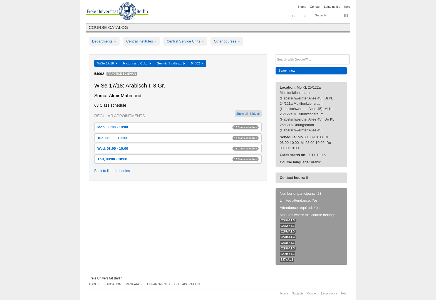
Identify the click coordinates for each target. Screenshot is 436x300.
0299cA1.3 (287, 254)
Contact (315, 6)
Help (347, 6)
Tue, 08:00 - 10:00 (178, 138)
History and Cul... (137, 63)
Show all (242, 113)
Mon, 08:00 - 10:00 (178, 127)
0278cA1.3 (287, 242)
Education (112, 284)
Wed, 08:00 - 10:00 (178, 148)
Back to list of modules (112, 171)
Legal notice (332, 6)
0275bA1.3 (288, 220)
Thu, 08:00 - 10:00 (178, 159)
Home (302, 6)
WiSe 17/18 (107, 63)
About (94, 284)
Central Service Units (185, 41)
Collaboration (187, 284)
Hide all (255, 113)
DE (294, 16)
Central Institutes (141, 41)
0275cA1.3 (287, 226)
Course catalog (108, 27)
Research (134, 284)
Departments (104, 41)
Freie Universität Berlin (105, 278)
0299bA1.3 (288, 248)
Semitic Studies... (171, 63)
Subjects (321, 15)
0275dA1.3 (288, 231)
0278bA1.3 (288, 237)
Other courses (227, 41)
